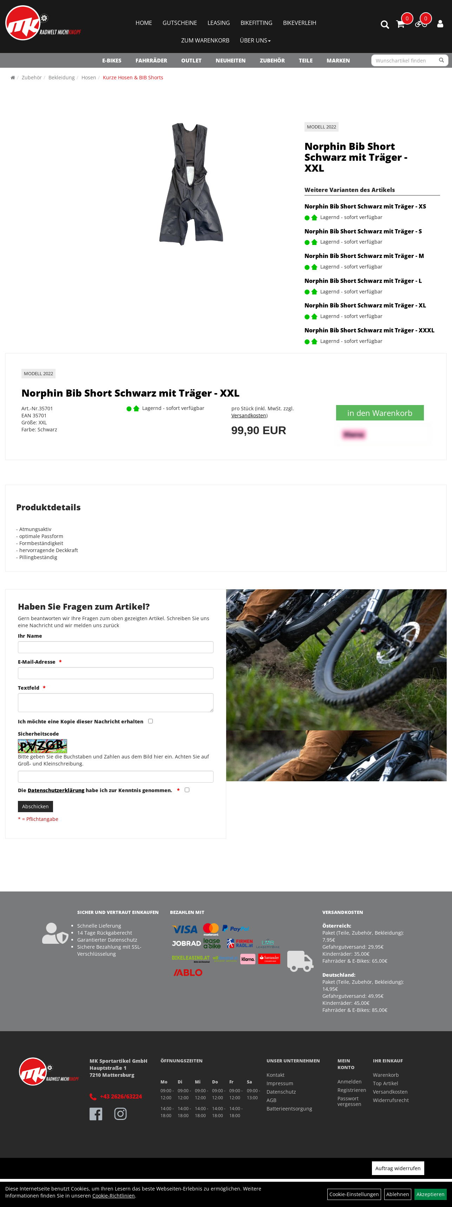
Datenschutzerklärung (56, 790)
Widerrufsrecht (391, 1100)
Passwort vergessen (347, 1101)
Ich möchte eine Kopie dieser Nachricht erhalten (80, 721)
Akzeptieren (431, 1194)
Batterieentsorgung (289, 1108)
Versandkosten (248, 415)
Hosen (88, 77)
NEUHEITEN (231, 60)
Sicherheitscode (38, 733)
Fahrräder (151, 60)
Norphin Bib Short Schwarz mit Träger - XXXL (369, 330)
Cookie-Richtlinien (113, 1195)
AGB (271, 1100)
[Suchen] (441, 60)
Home (144, 23)
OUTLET (191, 60)
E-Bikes (112, 60)
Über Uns (255, 40)
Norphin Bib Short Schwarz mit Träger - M (364, 256)
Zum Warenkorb (205, 40)
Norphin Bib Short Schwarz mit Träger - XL (365, 305)
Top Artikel (385, 1083)
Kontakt (275, 1075)
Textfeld (28, 687)
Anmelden (347, 1081)
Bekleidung (61, 77)
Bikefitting (257, 23)
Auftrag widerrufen (398, 1168)
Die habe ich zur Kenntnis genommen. (95, 790)
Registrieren (347, 1090)
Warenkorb (386, 1075)
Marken (338, 60)
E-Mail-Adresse (36, 661)
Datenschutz (281, 1091)
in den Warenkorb (379, 413)
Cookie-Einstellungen (354, 1194)
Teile (306, 60)
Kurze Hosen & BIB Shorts (133, 77)
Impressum (280, 1083)
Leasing (219, 23)
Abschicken (35, 806)
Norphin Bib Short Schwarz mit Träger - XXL (355, 156)
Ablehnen (397, 1194)
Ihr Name (30, 635)
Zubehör (272, 60)
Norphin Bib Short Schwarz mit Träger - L (363, 281)
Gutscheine (180, 23)
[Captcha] (116, 777)
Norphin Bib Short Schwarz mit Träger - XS (365, 206)
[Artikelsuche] (385, 25)
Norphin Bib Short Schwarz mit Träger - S (363, 231)
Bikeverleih (299, 23)
